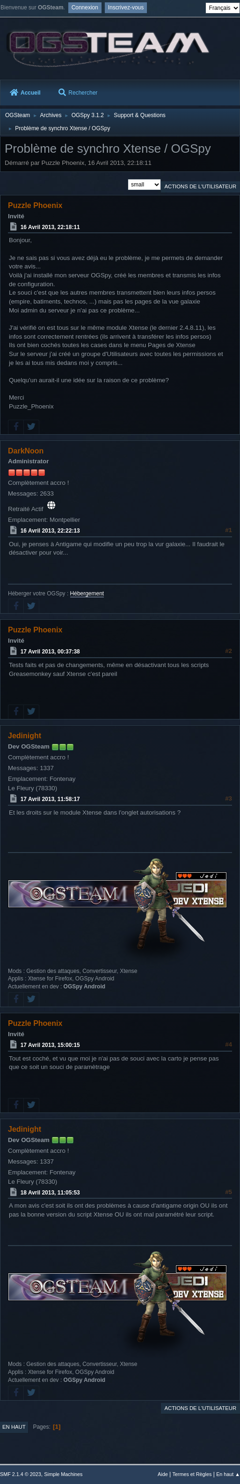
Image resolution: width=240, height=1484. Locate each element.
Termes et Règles (191, 1474)
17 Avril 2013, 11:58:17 (50, 799)
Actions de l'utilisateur (200, 186)
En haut (14, 1427)
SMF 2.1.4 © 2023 (20, 1474)
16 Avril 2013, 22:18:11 (50, 226)
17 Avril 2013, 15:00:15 (50, 1045)
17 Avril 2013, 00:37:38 (50, 651)
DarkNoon (26, 451)
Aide (163, 1474)
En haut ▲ (228, 1474)
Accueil (25, 92)
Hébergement (87, 593)
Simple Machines (63, 1474)
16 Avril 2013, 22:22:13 (50, 530)
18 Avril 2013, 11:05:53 (50, 1192)
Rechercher (77, 92)
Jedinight (24, 736)
